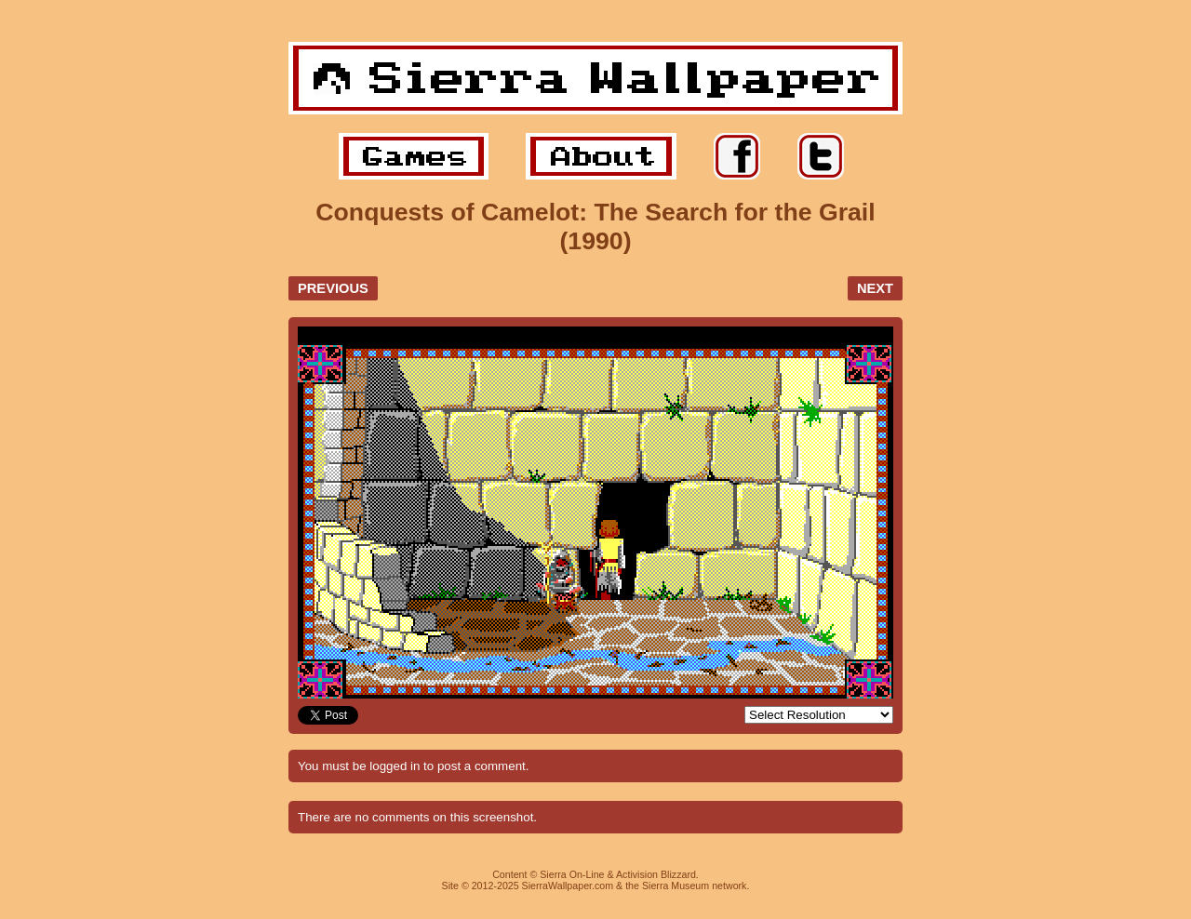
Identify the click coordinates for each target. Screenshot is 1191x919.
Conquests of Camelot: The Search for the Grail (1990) (595, 226)
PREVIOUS (333, 288)
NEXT (875, 288)
